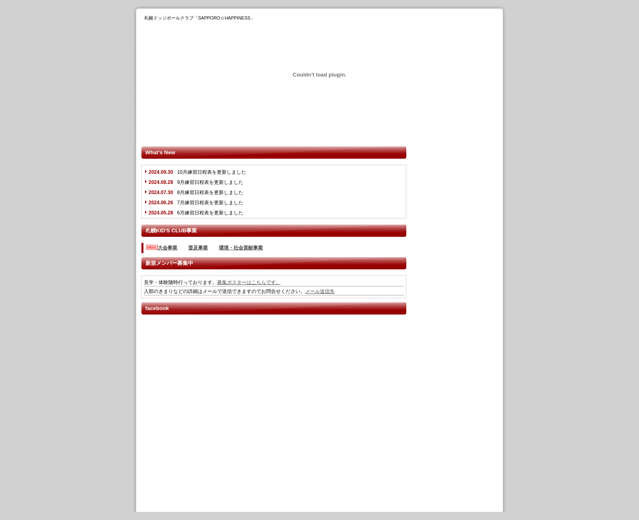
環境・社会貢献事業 (241, 248)
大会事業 (167, 248)
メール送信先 (320, 291)
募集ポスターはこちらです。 (249, 282)
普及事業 (198, 248)
